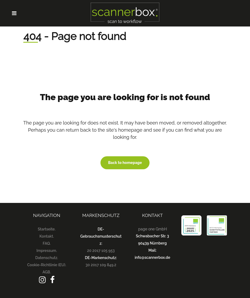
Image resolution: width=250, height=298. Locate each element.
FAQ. (47, 243)
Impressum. (46, 250)
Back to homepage (125, 163)
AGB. (46, 272)
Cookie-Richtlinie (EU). (46, 265)
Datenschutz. (46, 258)
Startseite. (47, 229)
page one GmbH (152, 229)
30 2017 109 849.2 (101, 265)
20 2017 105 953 (101, 250)
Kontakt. (47, 236)
